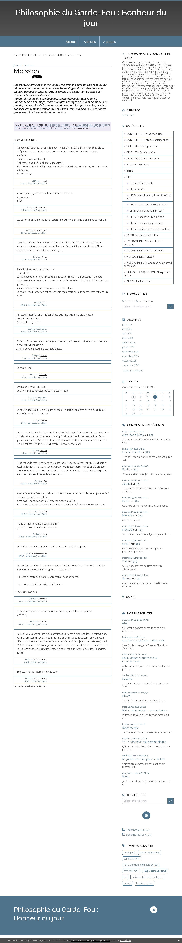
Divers (126, 696)
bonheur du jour (144, 883)
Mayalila (127, 515)
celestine (43, 621)
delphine (43, 374)
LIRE (129, 176)
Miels (125, 776)
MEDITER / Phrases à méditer (142, 235)
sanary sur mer (132, 858)
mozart (127, 883)
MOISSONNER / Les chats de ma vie (146, 250)
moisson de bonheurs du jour (147, 877)
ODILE (126, 543)
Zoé (45, 481)
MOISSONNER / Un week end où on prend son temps (148, 264)
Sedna (44, 420)
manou (43, 451)
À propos (109, 42)
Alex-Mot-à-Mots (39, 553)
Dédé (125, 501)
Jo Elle (126, 483)
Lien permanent (24, 125)
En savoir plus (125, 940)
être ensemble (131, 871)
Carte (130, 597)
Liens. (16, 55)
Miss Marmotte (40, 659)
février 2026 (128, 342)
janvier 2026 (128, 347)
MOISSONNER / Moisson (58, 125)
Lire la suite (128, 115)
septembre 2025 (131, 365)
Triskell (44, 355)
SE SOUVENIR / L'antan (139, 281)
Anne (44, 257)
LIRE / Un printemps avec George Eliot (150, 229)
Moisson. (27, 71)
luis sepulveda (86, 125)
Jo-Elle (44, 181)
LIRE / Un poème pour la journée (147, 223)
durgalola (42, 511)
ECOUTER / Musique (137, 164)
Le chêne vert (41, 230)
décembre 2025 (130, 351)
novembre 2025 (130, 356)
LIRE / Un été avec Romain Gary (146, 210)
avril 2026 (127, 333)
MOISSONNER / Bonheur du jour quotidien (143, 243)
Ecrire (130, 170)
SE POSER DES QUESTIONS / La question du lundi (147, 274)
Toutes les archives (132, 370)
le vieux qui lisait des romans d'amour (70, 127)
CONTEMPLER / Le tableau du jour (145, 133)
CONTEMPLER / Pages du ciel (142, 146)
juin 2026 (127, 324)
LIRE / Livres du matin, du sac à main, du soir (149, 197)
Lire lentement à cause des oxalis (143, 640)
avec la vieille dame (150, 852)
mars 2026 (127, 338)
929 (151, 434)
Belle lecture (130, 727)
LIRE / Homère (137, 189)
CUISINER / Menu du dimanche (143, 158)
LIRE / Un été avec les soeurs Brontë (149, 204)
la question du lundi (155, 871)
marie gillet (129, 852)
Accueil (71, 42)
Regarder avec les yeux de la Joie (143, 759)
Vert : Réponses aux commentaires (144, 741)
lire (125, 877)
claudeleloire (41, 207)
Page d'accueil (29, 55)
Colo (45, 302)
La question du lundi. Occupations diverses (60, 55)
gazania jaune (62, 129)
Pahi (125, 469)
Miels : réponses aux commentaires (144, 710)
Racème (127, 678)
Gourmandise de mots (141, 183)
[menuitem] (71, 41)
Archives (90, 42)
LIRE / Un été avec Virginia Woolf (147, 216)
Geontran (43, 599)
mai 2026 (127, 329)
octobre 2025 (129, 360)
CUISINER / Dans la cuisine (141, 152)
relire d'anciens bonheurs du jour (141, 864)
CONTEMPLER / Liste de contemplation (147, 140)
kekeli (44, 534)
